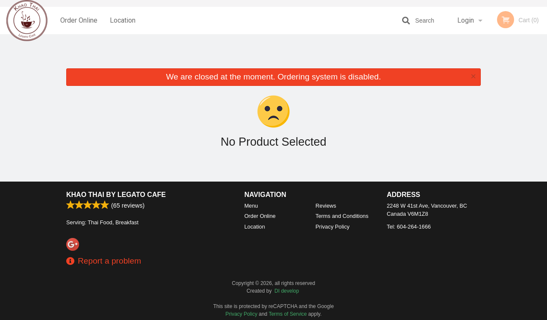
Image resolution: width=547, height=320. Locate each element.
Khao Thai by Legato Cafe (116, 194)
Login (465, 20)
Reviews (325, 206)
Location (122, 20)
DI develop (286, 291)
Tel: (409, 226)
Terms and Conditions (341, 216)
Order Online (78, 20)
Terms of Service (288, 314)
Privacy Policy (332, 226)
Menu (251, 206)
